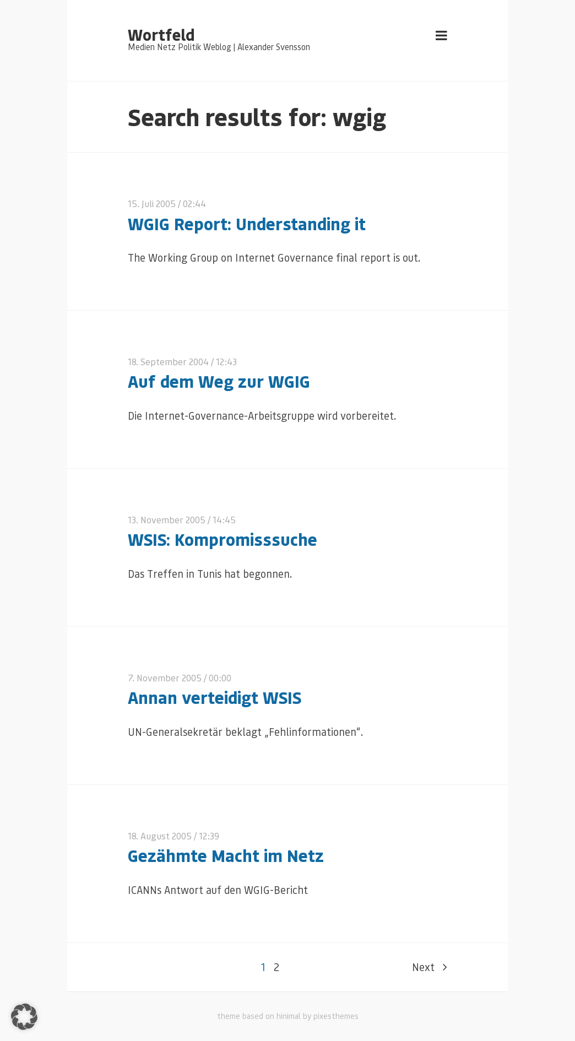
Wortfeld (161, 34)
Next (429, 967)
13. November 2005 (166, 519)
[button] (24, 1017)
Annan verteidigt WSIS (214, 697)
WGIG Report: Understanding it (247, 223)
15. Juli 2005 (152, 203)
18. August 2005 (160, 836)
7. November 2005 (165, 678)
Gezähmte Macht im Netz (226, 855)
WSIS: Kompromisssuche (222, 539)
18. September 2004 (168, 361)
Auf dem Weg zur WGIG (219, 381)
